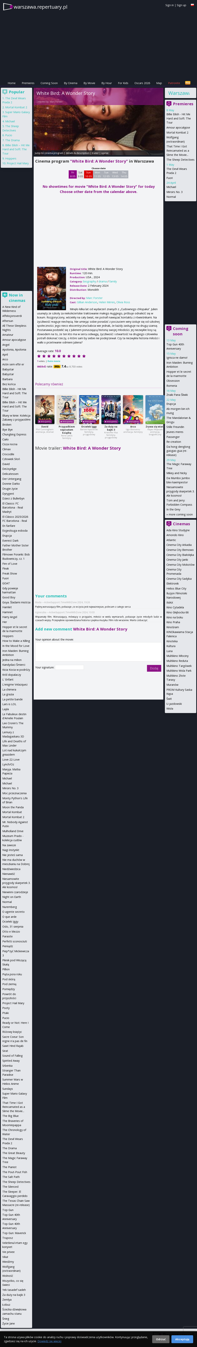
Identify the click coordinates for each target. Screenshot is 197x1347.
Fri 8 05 (72, 174)
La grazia (8, 694)
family (113, 281)
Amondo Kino (175, 535)
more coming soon (181, 514)
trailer (95, 153)
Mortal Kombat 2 (177, 132)
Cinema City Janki (177, 559)
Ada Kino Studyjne (178, 530)
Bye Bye (7, 429)
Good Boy (8, 597)
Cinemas (181, 523)
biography (89, 281)
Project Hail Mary (18, 163)
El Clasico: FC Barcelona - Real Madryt (12, 508)
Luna (169, 651)
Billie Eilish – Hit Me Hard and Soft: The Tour (16, 149)
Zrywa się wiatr (155, 426)
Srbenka (7, 1065)
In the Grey (173, 509)
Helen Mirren (107, 302)
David (44, 426)
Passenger (173, 437)
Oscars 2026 (142, 83)
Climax (6, 449)
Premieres (28, 83)
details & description (77, 153)
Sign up (181, 5)
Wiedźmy (8, 1261)
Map (159, 83)
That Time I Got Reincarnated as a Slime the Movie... (177, 150)
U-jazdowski (174, 704)
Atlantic (171, 540)
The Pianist (9, 1167)
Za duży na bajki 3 (110, 428)
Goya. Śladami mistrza (16, 602)
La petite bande (12, 699)
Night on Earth (11, 897)
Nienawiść (8, 874)
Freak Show (9, 573)
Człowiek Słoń (11, 459)
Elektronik (172, 583)
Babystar (8, 369)
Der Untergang (11, 479)
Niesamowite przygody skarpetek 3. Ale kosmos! (180, 491)
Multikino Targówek (179, 666)
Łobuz (6, 1304)
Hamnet (7, 612)
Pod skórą (8, 979)
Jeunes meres (174, 432)
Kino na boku (174, 617)
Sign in (169, 5)
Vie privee (8, 1252)
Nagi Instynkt (10, 850)
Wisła (169, 708)
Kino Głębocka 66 (177, 612)
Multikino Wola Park (178, 670)
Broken (6, 424)
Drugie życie (10, 488)
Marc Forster (56, 101)
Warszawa (178, 92)
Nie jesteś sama (12, 855)
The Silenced (10, 1186)
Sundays (7, 1089)
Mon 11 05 (97, 174)
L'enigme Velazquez (15, 684)
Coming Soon (49, 83)
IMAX (169, 602)
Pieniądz (7, 946)
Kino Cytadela (175, 607)
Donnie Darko (11, 483)
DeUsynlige (9, 469)
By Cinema (70, 83)
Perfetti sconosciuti (14, 941)
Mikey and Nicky (176, 473)
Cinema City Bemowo (180, 550)
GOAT (6, 583)
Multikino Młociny (177, 656)
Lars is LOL (9, 704)
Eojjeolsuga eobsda (15, 530)
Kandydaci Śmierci (13, 664)
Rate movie (54, 361)
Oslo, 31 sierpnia (12, 926)
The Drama (12, 140)
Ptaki (5, 1013)
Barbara (7, 379)
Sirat (5, 1051)
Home (12, 83)
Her (4, 622)
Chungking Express (14, 434)
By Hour (106, 83)
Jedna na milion (12, 660)
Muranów (172, 684)
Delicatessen (10, 474)
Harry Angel (9, 617)
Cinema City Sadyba (179, 578)
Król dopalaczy (11, 674)
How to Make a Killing (16, 641)
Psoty (6, 1008)
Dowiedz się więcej (49, 1341)
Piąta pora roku (12, 974)
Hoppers (10, 158)
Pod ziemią (9, 984)
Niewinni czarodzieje (15, 892)
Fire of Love (9, 563)
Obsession (173, 380)
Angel (5, 345)
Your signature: (45, 667)
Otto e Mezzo (11, 931)
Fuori (169, 178)
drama (102, 281)
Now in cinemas (17, 297)
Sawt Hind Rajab (12, 1046)
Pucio (8, 135)
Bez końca (9, 384)
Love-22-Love (11, 759)
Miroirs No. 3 (174, 192)
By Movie (89, 83)
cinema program (54, 153)
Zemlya (7, 1299)
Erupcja (171, 404)
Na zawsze (9, 845)
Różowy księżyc (12, 1032)
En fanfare (8, 526)
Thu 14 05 (124, 174)
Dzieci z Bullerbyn (13, 498)
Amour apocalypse (178, 127)
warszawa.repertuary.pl (40, 6)
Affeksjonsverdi (12, 316)
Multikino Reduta (177, 661)
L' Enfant (7, 679)
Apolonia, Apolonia (14, 349)
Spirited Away (11, 1060)
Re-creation (173, 441)
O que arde (9, 917)
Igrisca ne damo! (176, 357)
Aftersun (7, 321)
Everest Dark (10, 540)
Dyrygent (8, 493)
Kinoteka (172, 641)
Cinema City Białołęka (180, 555)
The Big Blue (10, 1116)
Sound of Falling (12, 1055)
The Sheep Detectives (180, 159)
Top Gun (7, 1210)
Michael (171, 187)
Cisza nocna (9, 444)
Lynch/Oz (8, 764)
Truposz (7, 1238)
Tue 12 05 (106, 174)
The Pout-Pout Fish (14, 1172)
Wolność (7, 1276)
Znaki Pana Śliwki (177, 395)
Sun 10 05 (88, 174)
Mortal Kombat (12, 812)
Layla (5, 709)
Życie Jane (8, 1323)
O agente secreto (13, 912)
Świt (169, 699)
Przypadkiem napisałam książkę (67, 429)
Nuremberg (9, 907)
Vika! (5, 1257)
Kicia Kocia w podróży (16, 669)
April (5, 354)
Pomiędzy (8, 989)
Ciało (5, 439)
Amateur (7, 335)
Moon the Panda (13, 807)
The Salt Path (11, 1177)
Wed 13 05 (115, 174)
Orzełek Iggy (89, 426)
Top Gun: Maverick (14, 1233)
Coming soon (180, 331)
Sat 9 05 (80, 174)
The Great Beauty (13, 1153)
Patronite (174, 83)
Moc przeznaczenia (14, 793)
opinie (105, 153)
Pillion (6, 969)
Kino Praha (173, 622)
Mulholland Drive (12, 831)
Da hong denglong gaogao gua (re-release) (178, 451)
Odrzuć (161, 1339)
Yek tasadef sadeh (14, 1290)
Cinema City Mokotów (180, 564)
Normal (171, 197)
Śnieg (5, 1318)
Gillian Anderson (87, 302)
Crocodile (8, 454)
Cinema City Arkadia (179, 545)
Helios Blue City (176, 588)
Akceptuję (182, 1339)
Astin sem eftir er (13, 364)
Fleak (5, 568)
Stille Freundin (175, 427)
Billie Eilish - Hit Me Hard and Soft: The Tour (178, 118)
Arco (133, 426)
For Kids (123, 83)
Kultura (170, 646)
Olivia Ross (123, 302)
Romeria (171, 385)
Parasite (7, 936)
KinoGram (172, 627)
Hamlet (7, 607)
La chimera (9, 689)
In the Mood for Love (15, 646)
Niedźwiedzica (11, 869)
